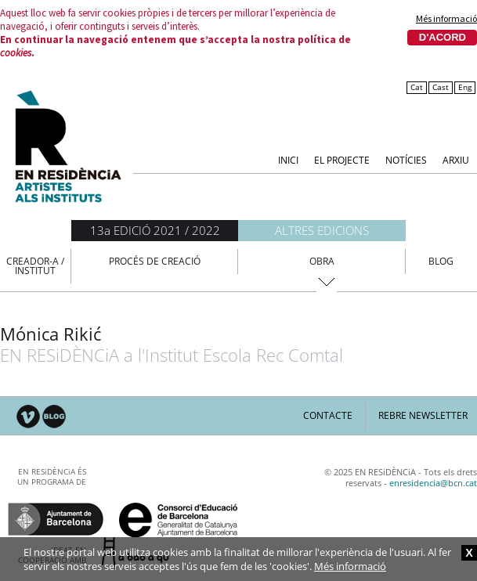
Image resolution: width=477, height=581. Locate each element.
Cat (416, 87)
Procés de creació (155, 261)
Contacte (327, 415)
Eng (465, 87)
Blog (441, 261)
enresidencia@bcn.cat (433, 483)
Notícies (406, 159)
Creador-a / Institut (35, 265)
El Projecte (342, 159)
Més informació (446, 18)
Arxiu (456, 159)
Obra (321, 261)
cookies (15, 53)
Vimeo (28, 417)
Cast (440, 87)
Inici (288, 159)
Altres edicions (322, 230)
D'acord (442, 37)
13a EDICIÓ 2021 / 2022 (155, 230)
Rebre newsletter (423, 415)
